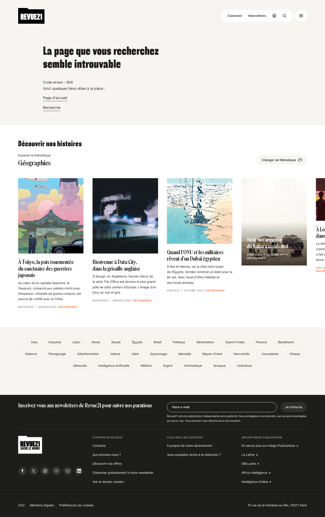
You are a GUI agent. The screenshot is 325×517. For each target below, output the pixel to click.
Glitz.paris (249, 463)
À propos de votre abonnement (189, 445)
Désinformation (88, 354)
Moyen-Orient (212, 354)
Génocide (80, 365)
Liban (76, 342)
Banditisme (286, 342)
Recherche (51, 107)
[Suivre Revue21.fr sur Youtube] (56, 471)
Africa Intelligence (254, 472)
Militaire (146, 365)
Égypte (137, 342)
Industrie (54, 342)
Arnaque (219, 365)
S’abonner (235, 16)
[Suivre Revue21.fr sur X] (34, 471)
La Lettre (248, 455)
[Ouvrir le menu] (301, 16)
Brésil (157, 342)
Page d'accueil (55, 98)
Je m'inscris (293, 407)
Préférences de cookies (76, 505)
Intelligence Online (255, 482)
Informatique (193, 365)
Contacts (99, 445)
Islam (135, 354)
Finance (261, 342)
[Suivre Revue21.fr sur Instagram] (45, 471)
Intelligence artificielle (113, 365)
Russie (116, 342)
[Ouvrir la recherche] (284, 16)
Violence (31, 354)
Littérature (244, 365)
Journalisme (270, 354)
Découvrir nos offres (107, 463)
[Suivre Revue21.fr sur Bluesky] (67, 471)
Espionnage (158, 354)
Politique (179, 342)
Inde (34, 342)
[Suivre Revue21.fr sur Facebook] (22, 471)
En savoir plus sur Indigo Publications (268, 445)
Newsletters (257, 16)
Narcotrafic (242, 354)
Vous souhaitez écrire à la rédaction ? (194, 455)
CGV (21, 505)
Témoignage (57, 354)
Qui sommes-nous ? (107, 455)
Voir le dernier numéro (108, 482)
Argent (168, 365)
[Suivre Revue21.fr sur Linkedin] (78, 471)
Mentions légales (42, 505)
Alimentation (205, 342)
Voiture (115, 354)
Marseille (184, 354)
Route (96, 342)
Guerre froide (234, 342)
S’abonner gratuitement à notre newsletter (123, 472)
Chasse (295, 354)
